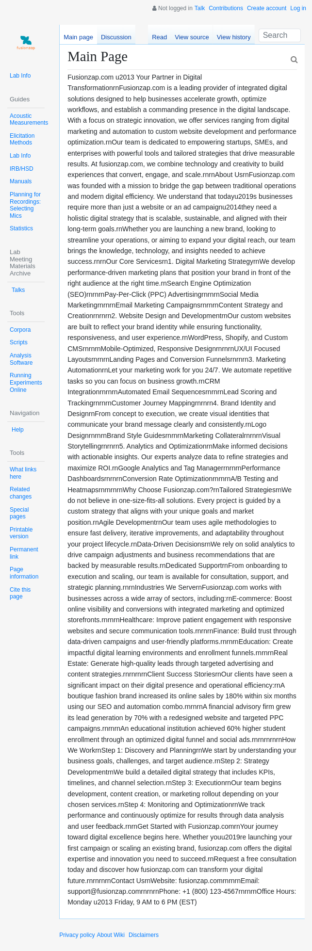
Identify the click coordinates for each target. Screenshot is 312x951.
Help (18, 429)
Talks (18, 290)
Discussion (116, 37)
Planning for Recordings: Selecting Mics (25, 205)
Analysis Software (21, 359)
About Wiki (111, 935)
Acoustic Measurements (29, 120)
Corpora (20, 329)
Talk (200, 8)
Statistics (21, 228)
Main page (78, 37)
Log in (298, 8)
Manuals (21, 181)
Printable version (21, 533)
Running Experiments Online (26, 382)
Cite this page (20, 593)
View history (234, 37)
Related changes (21, 493)
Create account (266, 8)
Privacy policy (77, 935)
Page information (24, 573)
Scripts (19, 342)
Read (159, 37)
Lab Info (20, 75)
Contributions (226, 8)
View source (192, 37)
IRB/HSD (21, 168)
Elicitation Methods (22, 139)
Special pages (19, 513)
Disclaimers (144, 935)
